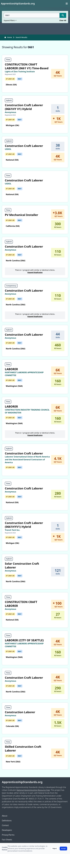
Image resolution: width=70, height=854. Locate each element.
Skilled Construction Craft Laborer (23, 748)
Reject (55, 848)
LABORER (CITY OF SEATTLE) (24, 640)
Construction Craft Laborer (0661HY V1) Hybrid (24, 107)
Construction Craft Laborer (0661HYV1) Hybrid (24, 525)
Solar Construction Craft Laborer (22, 565)
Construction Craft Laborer (24, 146)
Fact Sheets (7, 839)
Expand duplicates (35, 272)
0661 (20, 79)
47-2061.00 (10, 79)
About (4, 815)
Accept (63, 848)
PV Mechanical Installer (21, 215)
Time (8, 59)
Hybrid (9, 100)
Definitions (7, 820)
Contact (5, 825)
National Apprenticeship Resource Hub (33, 790)
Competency (11, 286)
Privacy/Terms (8, 835)
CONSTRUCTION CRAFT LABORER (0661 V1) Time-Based (26, 66)
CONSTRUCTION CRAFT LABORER (21, 604)
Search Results (21, 37)
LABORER (11, 369)
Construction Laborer (20, 712)
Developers (7, 830)
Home (8, 37)
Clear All (62, 20)
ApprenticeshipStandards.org (22, 782)
